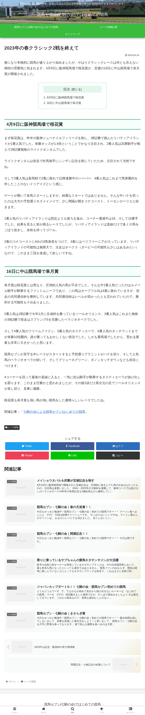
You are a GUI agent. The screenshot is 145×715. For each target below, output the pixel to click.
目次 (66, 89)
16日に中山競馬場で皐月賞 (64, 103)
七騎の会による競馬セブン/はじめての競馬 (54, 412)
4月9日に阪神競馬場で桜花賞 (65, 97)
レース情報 (12, 428)
